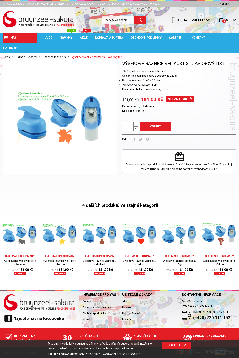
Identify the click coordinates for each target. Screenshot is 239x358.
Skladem (148, 106)
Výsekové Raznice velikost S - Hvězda (59, 262)
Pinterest (147, 139)
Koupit (155, 126)
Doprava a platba (93, 301)
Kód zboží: (128, 110)
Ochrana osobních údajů (97, 307)
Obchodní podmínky (94, 313)
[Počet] (128, 126)
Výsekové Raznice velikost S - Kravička (20, 262)
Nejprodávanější (131, 313)
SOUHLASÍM (176, 345)
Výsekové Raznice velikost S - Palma (219, 262)
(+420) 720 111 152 (195, 20)
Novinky (126, 307)
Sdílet (134, 139)
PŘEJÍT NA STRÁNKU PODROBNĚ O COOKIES (74, 354)
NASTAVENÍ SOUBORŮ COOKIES (121, 354)
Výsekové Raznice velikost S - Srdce (139, 262)
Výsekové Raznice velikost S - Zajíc (179, 262)
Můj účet (127, 319)
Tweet (140, 139)
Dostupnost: (129, 106)
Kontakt (87, 319)
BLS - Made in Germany (20, 256)
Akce (125, 301)
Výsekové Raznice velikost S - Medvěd (99, 262)
